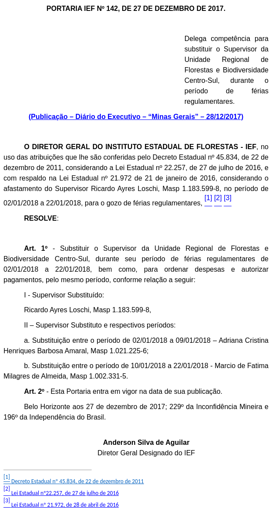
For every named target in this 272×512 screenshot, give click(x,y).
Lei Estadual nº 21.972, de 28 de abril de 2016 (65, 505)
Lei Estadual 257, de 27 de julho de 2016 (65, 493)
